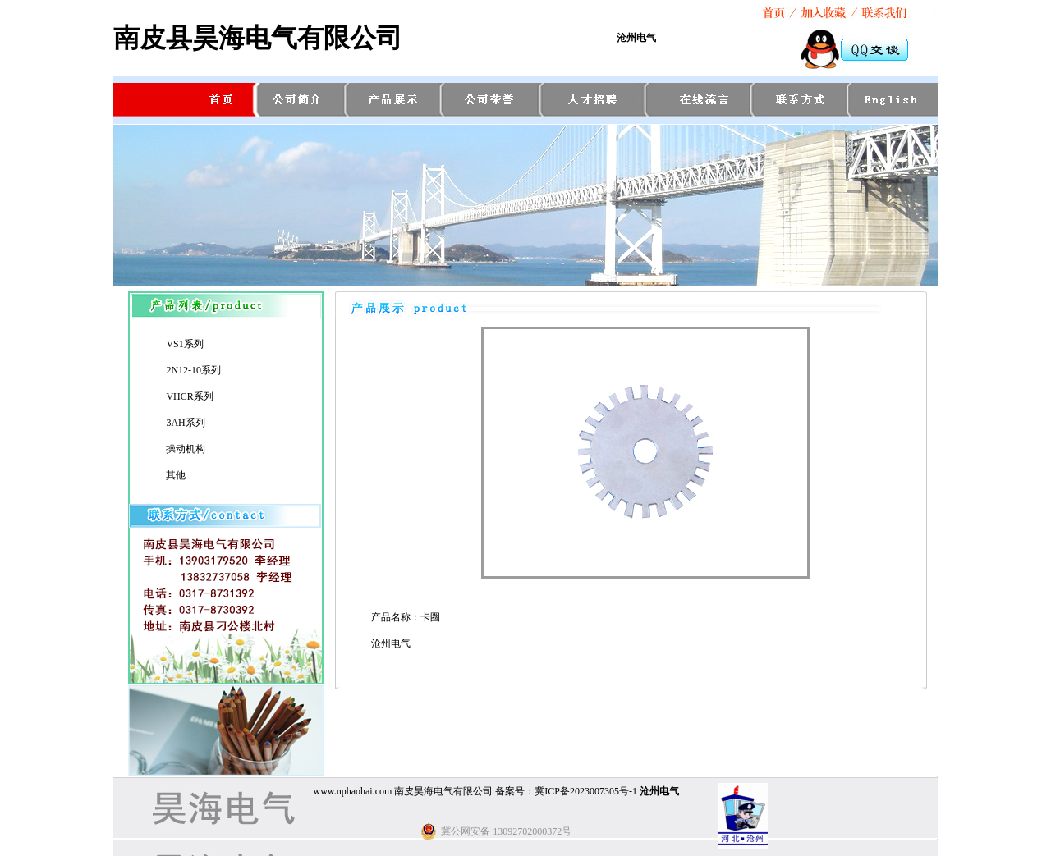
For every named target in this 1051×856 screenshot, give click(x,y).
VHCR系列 (189, 396)
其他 (176, 475)
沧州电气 (636, 37)
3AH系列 (185, 422)
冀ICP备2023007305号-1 (586, 791)
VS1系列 (184, 344)
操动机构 (185, 449)
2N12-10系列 (193, 370)
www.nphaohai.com (352, 791)
